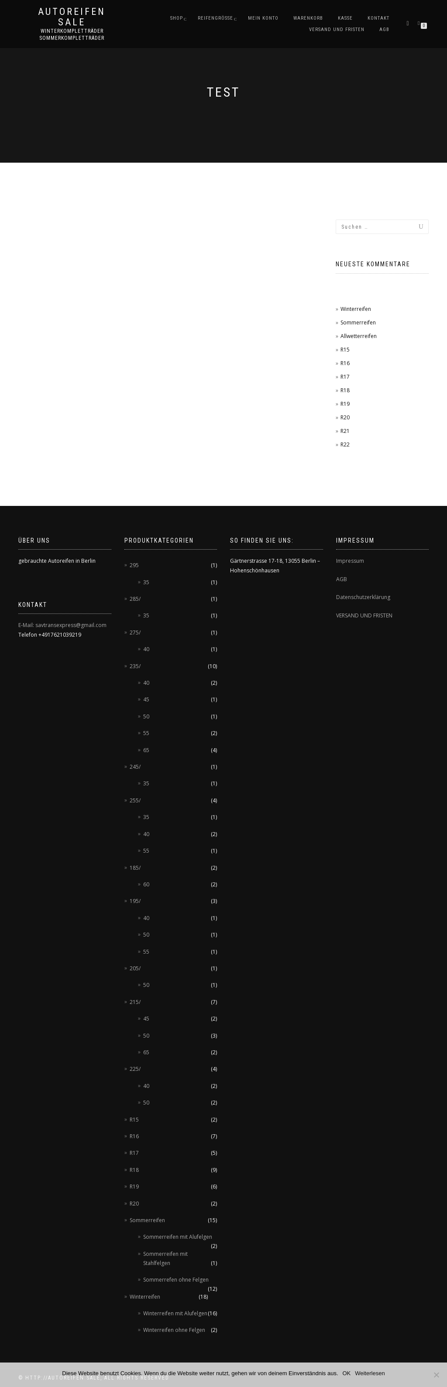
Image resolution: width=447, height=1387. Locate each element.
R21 (345, 431)
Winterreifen (355, 309)
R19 (345, 404)
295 (134, 565)
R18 (345, 390)
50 (146, 716)
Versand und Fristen (336, 29)
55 (146, 733)
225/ (135, 1069)
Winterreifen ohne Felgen (174, 1330)
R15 (345, 349)
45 (146, 699)
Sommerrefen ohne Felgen (176, 1279)
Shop (176, 18)
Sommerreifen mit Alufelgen (177, 1237)
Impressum (350, 561)
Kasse (345, 18)
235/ (135, 666)
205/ (135, 968)
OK (347, 1373)
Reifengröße (215, 18)
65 (146, 750)
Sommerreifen (358, 322)
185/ (135, 867)
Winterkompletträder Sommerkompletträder (71, 34)
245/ (135, 766)
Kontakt (378, 18)
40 (146, 649)
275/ (135, 632)
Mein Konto (263, 18)
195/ (135, 901)
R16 (345, 363)
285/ (135, 599)
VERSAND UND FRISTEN (364, 615)
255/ (135, 800)
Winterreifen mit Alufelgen (175, 1313)
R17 (345, 376)
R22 (345, 444)
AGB (384, 29)
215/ (135, 1002)
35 (146, 582)
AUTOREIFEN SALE (72, 17)
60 (146, 884)
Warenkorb (308, 18)
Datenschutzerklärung (363, 597)
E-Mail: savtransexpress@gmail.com (62, 625)
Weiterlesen (370, 1373)
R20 (345, 417)
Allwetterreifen (358, 336)
